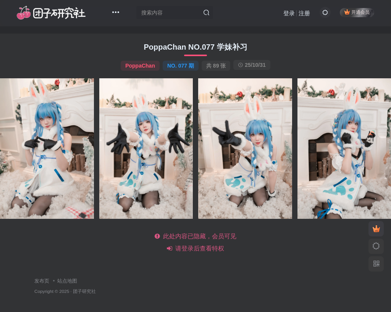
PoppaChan (140, 66)
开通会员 (356, 12)
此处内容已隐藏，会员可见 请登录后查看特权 (196, 242)
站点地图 (67, 281)
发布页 (41, 281)
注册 (303, 13)
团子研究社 (84, 291)
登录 (288, 13)
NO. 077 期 (180, 66)
